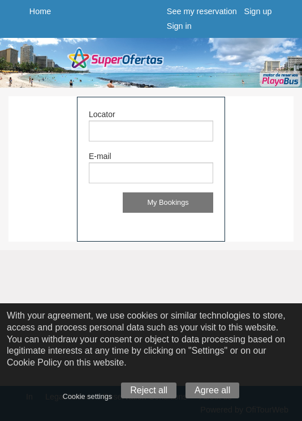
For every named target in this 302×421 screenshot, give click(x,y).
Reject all (148, 390)
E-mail (100, 156)
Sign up (258, 11)
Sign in (179, 26)
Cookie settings (88, 396)
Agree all (212, 390)
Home (40, 11)
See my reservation (202, 11)
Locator (102, 114)
